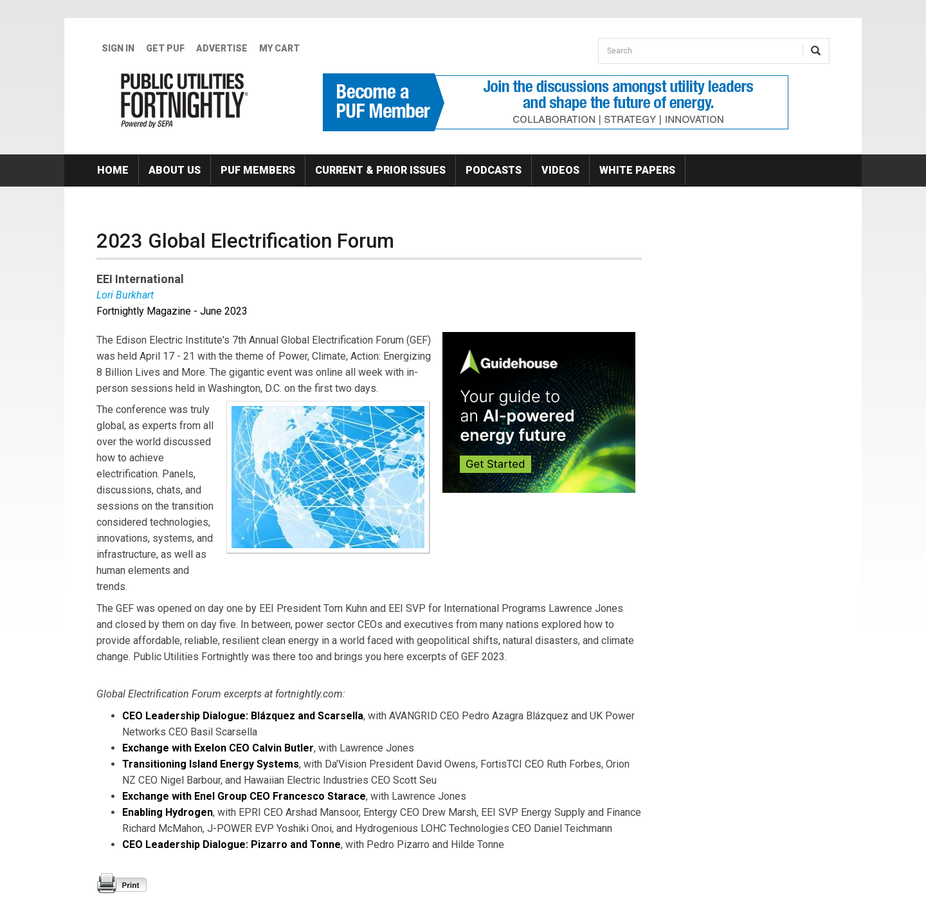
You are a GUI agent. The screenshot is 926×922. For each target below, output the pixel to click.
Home (113, 170)
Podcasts (494, 170)
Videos (560, 170)
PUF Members (258, 170)
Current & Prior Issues (380, 170)
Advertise (222, 48)
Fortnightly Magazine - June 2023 (172, 311)
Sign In (118, 48)
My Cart (279, 48)
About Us (175, 170)
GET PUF (165, 48)
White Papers (637, 170)
